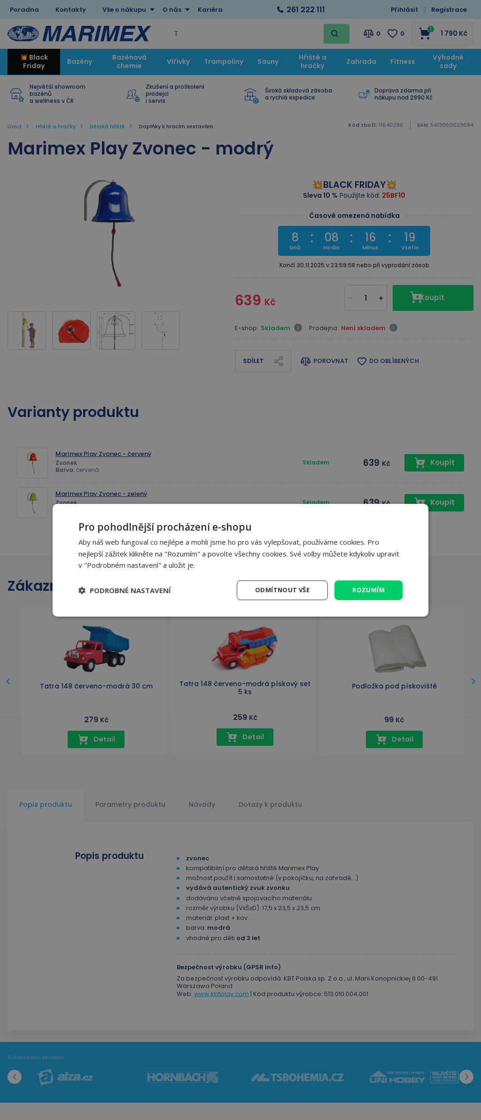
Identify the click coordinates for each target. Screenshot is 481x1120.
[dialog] (240, 560)
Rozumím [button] (368, 589)
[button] (124, 590)
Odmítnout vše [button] (279, 589)
